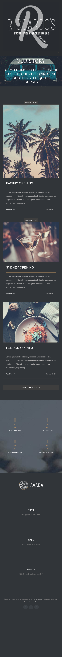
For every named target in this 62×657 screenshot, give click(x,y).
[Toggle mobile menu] (58, 52)
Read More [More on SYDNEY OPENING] (10, 293)
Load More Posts (31, 388)
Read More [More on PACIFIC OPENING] (10, 209)
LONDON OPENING (20, 348)
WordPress (35, 602)
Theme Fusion (37, 599)
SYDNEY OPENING (20, 267)
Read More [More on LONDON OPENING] (10, 374)
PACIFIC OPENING (19, 183)
